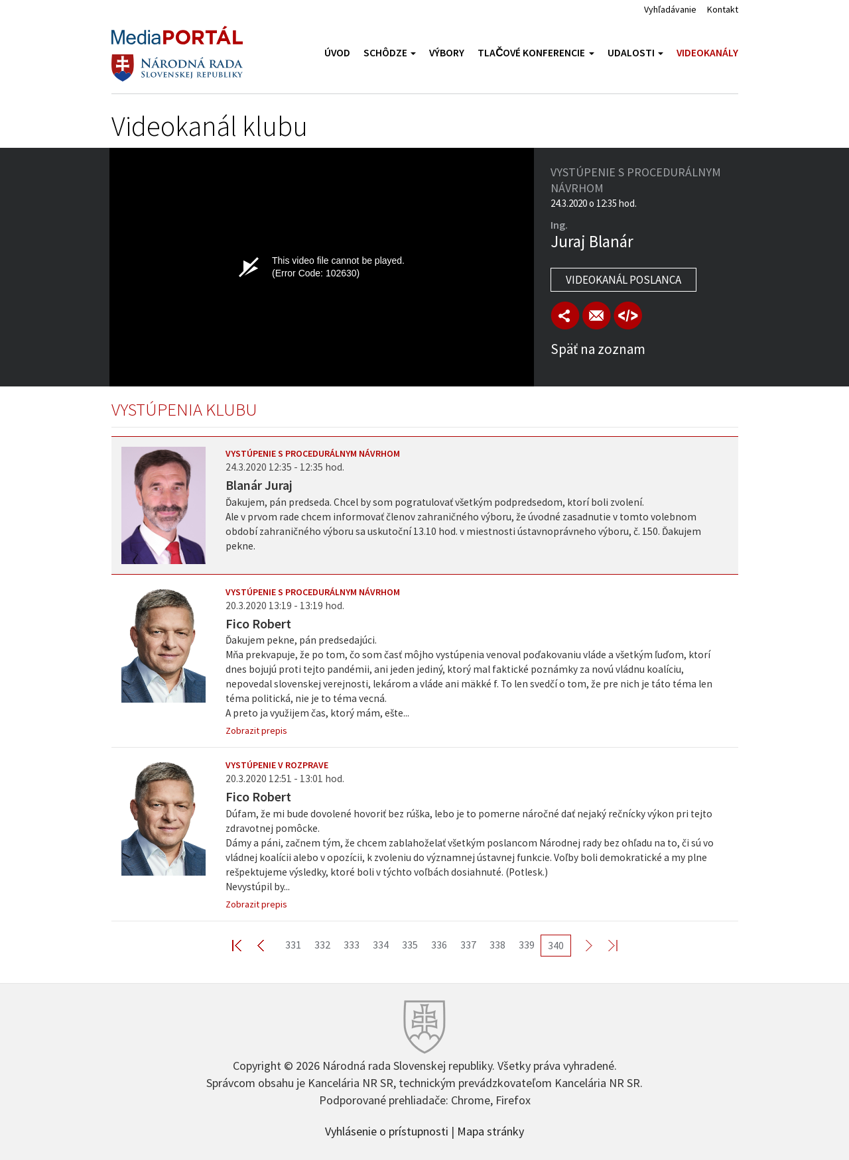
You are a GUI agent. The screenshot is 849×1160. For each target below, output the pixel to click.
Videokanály (707, 52)
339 (527, 944)
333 (351, 944)
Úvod (337, 52)
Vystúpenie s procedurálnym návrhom (313, 453)
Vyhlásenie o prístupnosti (386, 1130)
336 (439, 944)
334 (381, 944)
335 (410, 944)
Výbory (446, 52)
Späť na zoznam (598, 349)
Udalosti (635, 52)
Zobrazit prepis (256, 730)
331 (293, 944)
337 (468, 944)
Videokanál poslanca (623, 279)
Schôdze (389, 52)
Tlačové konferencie (536, 52)
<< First (244, 945)
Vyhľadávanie (670, 9)
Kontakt (722, 9)
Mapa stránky (490, 1130)
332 (322, 944)
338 (497, 944)
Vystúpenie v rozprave (277, 765)
